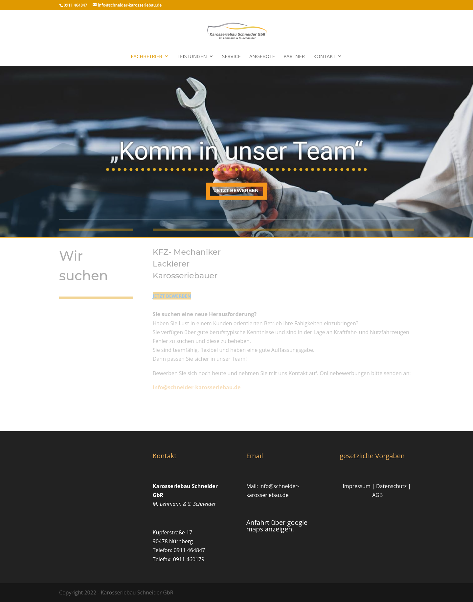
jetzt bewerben (236, 189)
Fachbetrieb (147, 56)
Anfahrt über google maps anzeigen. (277, 525)
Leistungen (192, 56)
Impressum (356, 486)
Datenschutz (391, 486)
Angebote (262, 56)
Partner (294, 56)
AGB (377, 495)
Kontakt (324, 56)
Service (231, 56)
